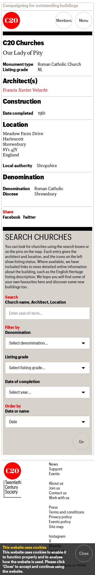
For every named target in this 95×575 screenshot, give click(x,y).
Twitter (29, 216)
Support (55, 468)
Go (81, 441)
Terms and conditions (66, 511)
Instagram (57, 536)
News (53, 464)
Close (84, 553)
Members (64, 20)
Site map (56, 526)
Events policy (60, 521)
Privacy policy (60, 516)
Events (54, 473)
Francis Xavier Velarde (25, 90)
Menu (83, 20)
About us (56, 483)
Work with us (59, 497)
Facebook (11, 216)
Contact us (58, 492)
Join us (54, 487)
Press (53, 507)
